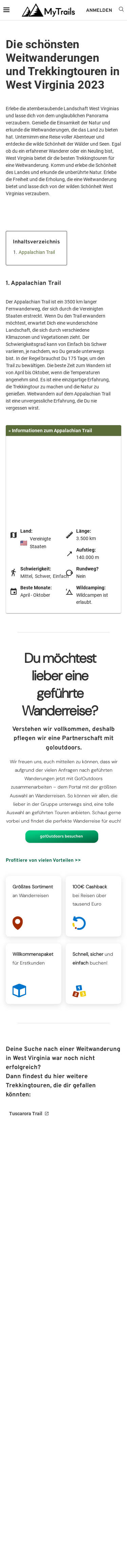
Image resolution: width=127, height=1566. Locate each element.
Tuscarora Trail (25, 1113)
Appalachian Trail (37, 252)
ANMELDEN (99, 10)
